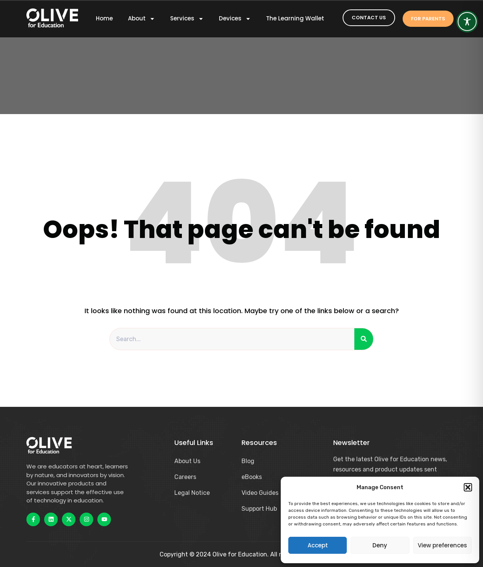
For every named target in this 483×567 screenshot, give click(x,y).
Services (187, 18)
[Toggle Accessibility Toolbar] (467, 21)
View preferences (442, 545)
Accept (318, 545)
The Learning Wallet (295, 18)
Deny (379, 545)
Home (104, 18)
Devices (235, 18)
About (141, 18)
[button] (468, 487)
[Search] (363, 339)
